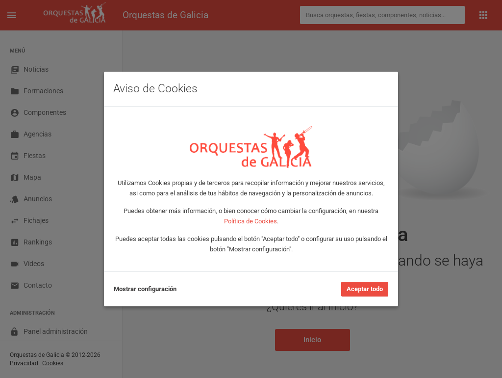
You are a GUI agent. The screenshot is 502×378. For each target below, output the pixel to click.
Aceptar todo (365, 289)
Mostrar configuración (145, 289)
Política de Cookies (250, 221)
